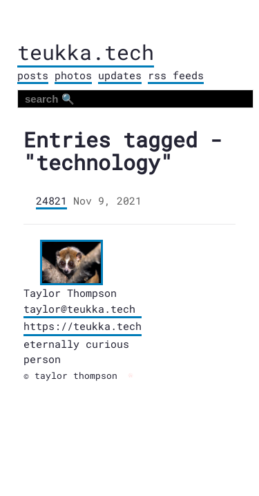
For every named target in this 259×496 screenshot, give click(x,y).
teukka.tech (85, 52)
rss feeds (176, 75)
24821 (51, 200)
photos (73, 75)
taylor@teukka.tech (79, 309)
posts (32, 75)
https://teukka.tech (82, 326)
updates (120, 75)
